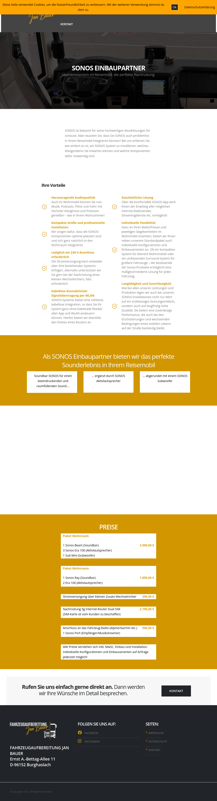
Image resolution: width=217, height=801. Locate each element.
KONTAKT (66, 24)
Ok (175, 7)
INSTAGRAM (92, 741)
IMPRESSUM (156, 733)
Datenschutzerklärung (199, 7)
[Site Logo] (32, 16)
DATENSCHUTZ (157, 741)
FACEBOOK (91, 733)
